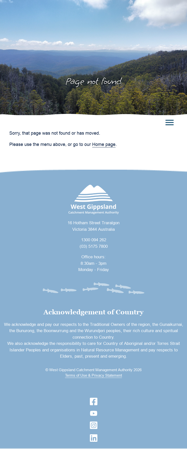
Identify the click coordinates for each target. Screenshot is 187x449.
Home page (103, 144)
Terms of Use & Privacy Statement (93, 375)
